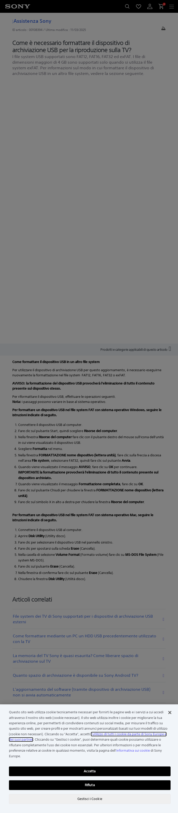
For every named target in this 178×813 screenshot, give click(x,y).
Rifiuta (90, 785)
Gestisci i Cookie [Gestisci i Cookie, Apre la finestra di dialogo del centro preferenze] (89, 799)
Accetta (90, 771)
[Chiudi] (169, 712)
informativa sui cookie (133, 750)
